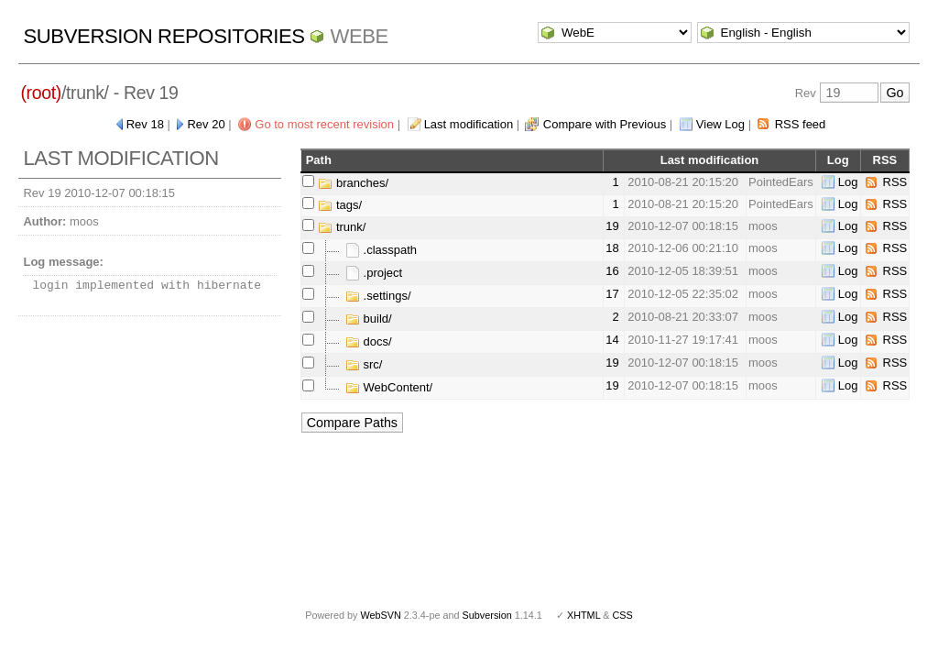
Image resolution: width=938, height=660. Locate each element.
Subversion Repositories (163, 36)
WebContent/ (388, 387)
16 (611, 271)
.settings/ (378, 295)
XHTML (583, 615)
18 (611, 248)
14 (611, 339)
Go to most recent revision (324, 124)
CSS (623, 615)
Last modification (469, 124)
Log (848, 182)
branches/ (353, 183)
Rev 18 (145, 124)
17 (611, 294)
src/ (364, 364)
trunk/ (341, 227)
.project (373, 273)
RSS (895, 182)
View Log (720, 124)
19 (611, 226)
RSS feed (800, 124)
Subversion (487, 615)
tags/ (340, 205)
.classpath (381, 250)
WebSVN (380, 615)
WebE (358, 36)
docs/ (368, 341)
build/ (368, 318)
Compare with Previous (604, 124)
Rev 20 (205, 124)
